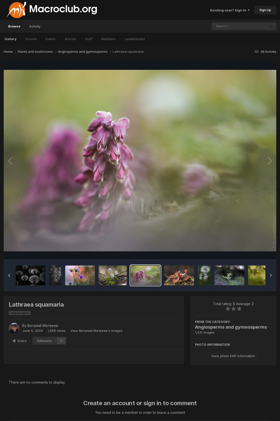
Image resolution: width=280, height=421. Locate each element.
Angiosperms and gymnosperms (231, 327)
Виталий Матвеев (43, 325)
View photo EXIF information (233, 356)
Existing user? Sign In (230, 10)
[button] (9, 275)
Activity (34, 26)
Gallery (10, 39)
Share (20, 341)
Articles (70, 39)
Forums (31, 39)
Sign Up (265, 10)
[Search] (225, 26)
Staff (88, 39)
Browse (14, 28)
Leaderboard (135, 39)
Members (108, 39)
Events (51, 39)
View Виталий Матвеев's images (96, 331)
